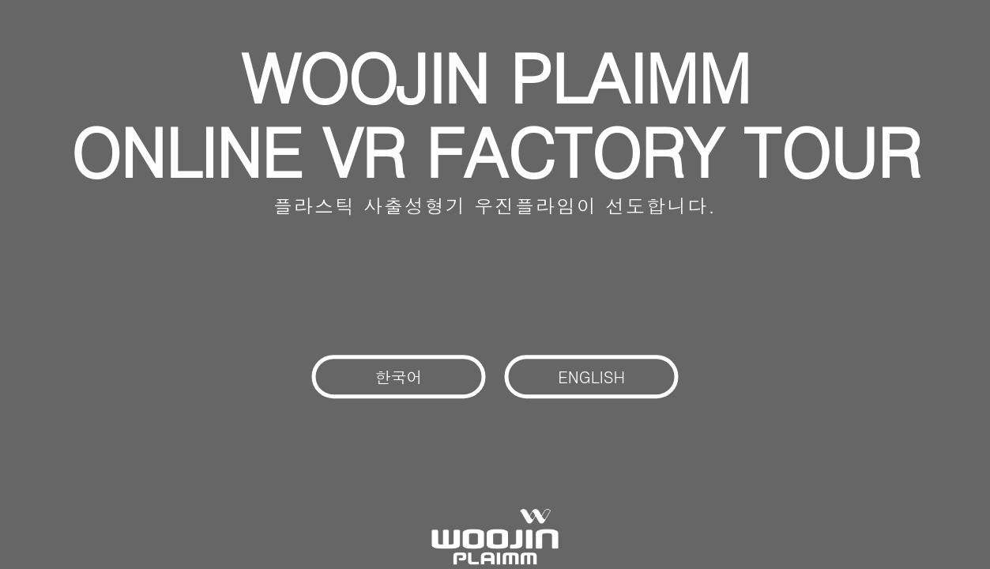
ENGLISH (591, 376)
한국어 (399, 376)
